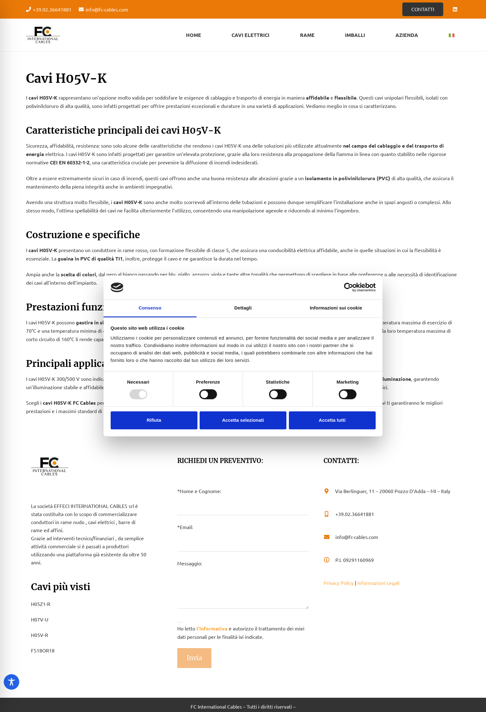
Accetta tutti (332, 420)
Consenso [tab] (150, 307)
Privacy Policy (339, 583)
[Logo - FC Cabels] (43, 35)
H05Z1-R (40, 604)
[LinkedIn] (455, 9)
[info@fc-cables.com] (329, 537)
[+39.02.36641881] (329, 514)
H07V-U (39, 619)
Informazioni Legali (378, 583)
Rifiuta (154, 420)
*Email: (243, 537)
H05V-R (39, 635)
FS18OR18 (43, 650)
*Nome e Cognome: (243, 501)
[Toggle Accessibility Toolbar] (11, 682)
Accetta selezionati (243, 420)
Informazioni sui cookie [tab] (336, 307)
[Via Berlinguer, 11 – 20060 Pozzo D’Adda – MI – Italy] (329, 491)
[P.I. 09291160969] (329, 560)
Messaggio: (243, 584)
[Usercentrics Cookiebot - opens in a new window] (348, 287)
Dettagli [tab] (243, 307)
